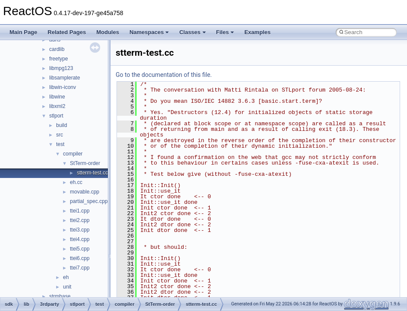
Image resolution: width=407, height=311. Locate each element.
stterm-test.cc (92, 173)
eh (66, 277)
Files (225, 32)
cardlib (56, 49)
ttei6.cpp (79, 258)
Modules (107, 32)
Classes (192, 32)
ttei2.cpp (79, 220)
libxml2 (57, 106)
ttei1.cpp (79, 211)
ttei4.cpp (79, 239)
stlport (56, 116)
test (60, 144)
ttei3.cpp (79, 230)
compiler (72, 154)
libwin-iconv (62, 87)
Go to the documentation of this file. (164, 74)
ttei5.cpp (79, 249)
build (61, 125)
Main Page (23, 32)
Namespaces (149, 32)
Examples (257, 32)
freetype (58, 59)
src (59, 135)
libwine (57, 97)
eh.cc (76, 182)
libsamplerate (64, 78)
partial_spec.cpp (88, 201)
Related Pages (66, 32)
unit (67, 287)
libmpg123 (61, 68)
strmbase (59, 296)
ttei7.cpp (79, 268)
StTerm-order (85, 163)
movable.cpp (84, 192)
